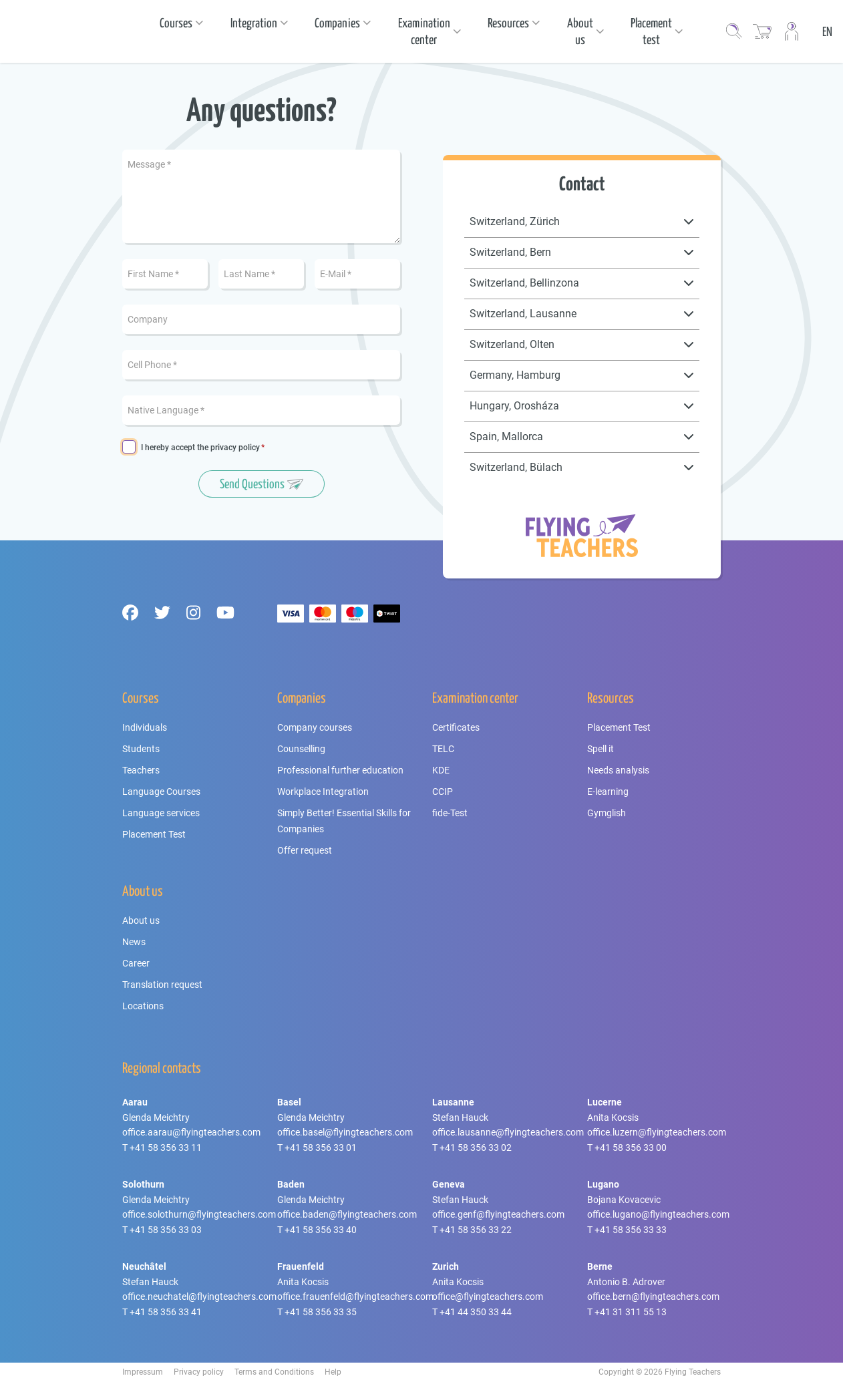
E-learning (608, 791)
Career (136, 963)
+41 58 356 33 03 (166, 1229)
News (134, 941)
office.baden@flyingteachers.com (347, 1214)
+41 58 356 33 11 (166, 1147)
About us (141, 920)
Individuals (144, 727)
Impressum (142, 1372)
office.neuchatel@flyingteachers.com (199, 1296)
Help (333, 1372)
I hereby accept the (200, 448)
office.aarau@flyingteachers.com (191, 1132)
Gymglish (606, 813)
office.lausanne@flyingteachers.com (508, 1132)
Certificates (456, 727)
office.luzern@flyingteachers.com (656, 1132)
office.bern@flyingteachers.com (653, 1296)
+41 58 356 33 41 (166, 1312)
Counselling (301, 748)
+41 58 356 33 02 (476, 1147)
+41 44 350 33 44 (476, 1312)
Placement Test (154, 834)
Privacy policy (199, 1372)
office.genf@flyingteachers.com (498, 1214)
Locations (143, 1006)
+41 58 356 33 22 (476, 1229)
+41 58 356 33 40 (321, 1229)
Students (141, 748)
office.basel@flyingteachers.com (345, 1132)
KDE (441, 770)
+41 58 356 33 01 (321, 1147)
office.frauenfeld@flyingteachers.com (355, 1296)
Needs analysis (618, 770)
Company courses (314, 727)
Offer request (304, 850)
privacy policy (235, 447)
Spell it (600, 748)
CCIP (442, 791)
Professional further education (340, 770)
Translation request (162, 984)
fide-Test (450, 813)
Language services (161, 813)
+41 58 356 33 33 (631, 1229)
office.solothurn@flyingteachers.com (199, 1214)
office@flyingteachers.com (487, 1296)
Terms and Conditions (274, 1372)
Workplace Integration (323, 791)
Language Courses (161, 791)
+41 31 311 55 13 (631, 1312)
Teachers (141, 770)
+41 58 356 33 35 (321, 1312)
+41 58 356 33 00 (631, 1147)
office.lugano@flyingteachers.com (658, 1214)
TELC (443, 748)
